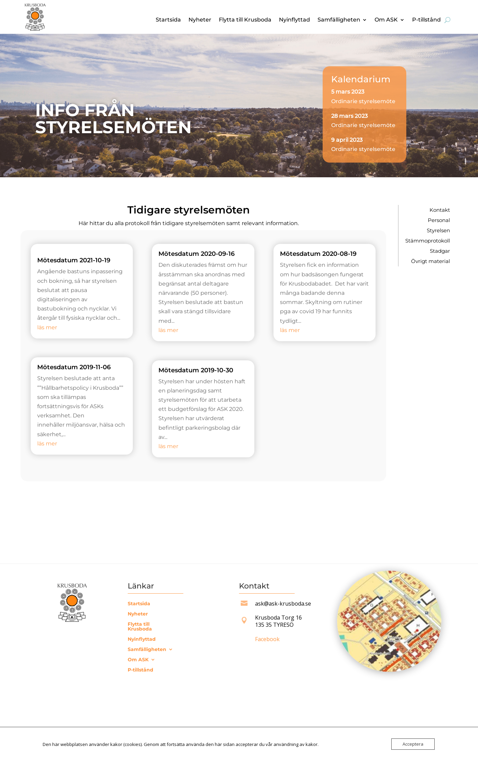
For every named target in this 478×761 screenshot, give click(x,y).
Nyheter (199, 20)
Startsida (168, 20)
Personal (439, 220)
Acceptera (413, 744)
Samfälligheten (339, 20)
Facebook (267, 639)
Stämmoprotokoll (427, 241)
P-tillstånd (426, 20)
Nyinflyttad (294, 20)
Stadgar (440, 251)
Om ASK (386, 20)
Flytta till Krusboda (245, 20)
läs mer (47, 327)
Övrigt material (430, 261)
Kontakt (440, 210)
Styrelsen (438, 231)
